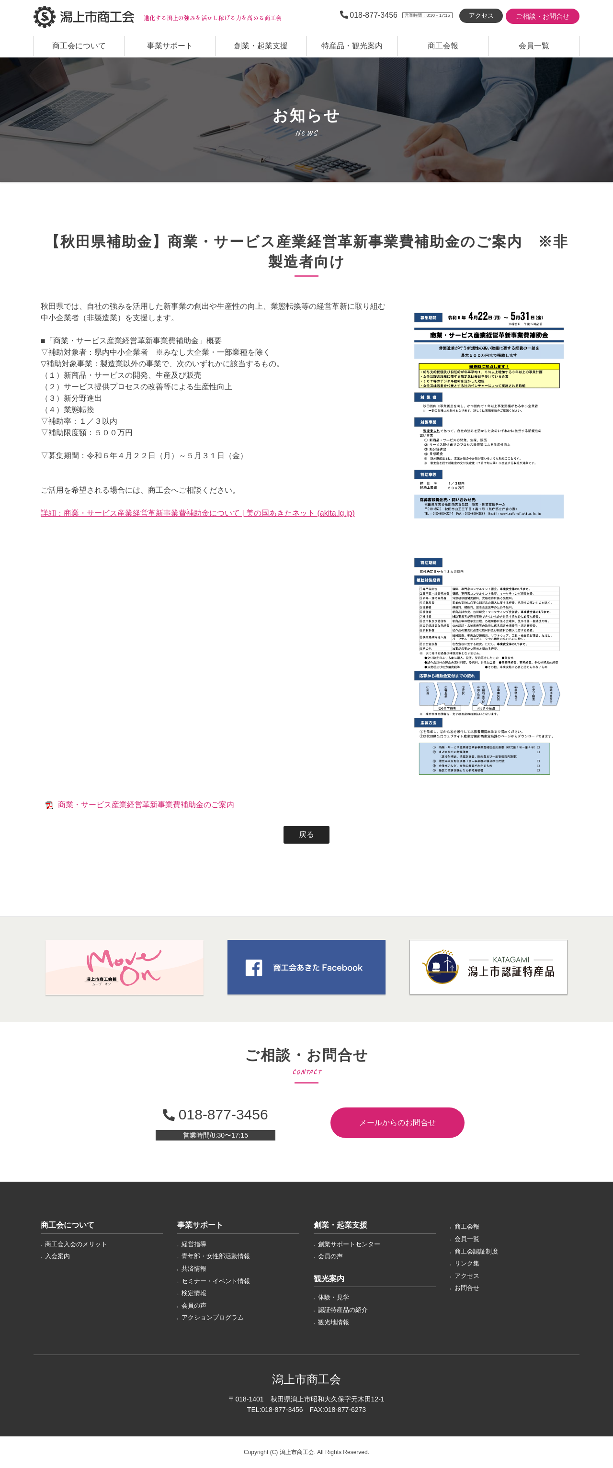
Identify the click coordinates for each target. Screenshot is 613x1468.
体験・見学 (333, 1297)
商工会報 (443, 46)
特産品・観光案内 (352, 46)
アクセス (481, 15)
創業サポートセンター (349, 1244)
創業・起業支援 (261, 46)
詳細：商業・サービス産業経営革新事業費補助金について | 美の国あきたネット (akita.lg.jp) (198, 513)
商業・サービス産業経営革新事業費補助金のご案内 (146, 805)
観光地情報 (333, 1322)
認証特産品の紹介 (343, 1309)
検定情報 (194, 1293)
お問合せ (466, 1287)
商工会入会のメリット (76, 1244)
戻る (306, 834)
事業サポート (170, 46)
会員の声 (194, 1305)
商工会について (79, 46)
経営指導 (194, 1244)
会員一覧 (534, 46)
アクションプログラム (213, 1317)
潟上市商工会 (84, 17)
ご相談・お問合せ (542, 16)
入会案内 (57, 1256)
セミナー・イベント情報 (216, 1281)
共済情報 (194, 1268)
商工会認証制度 (476, 1251)
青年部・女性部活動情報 (216, 1256)
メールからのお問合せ (397, 1122)
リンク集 (466, 1263)
